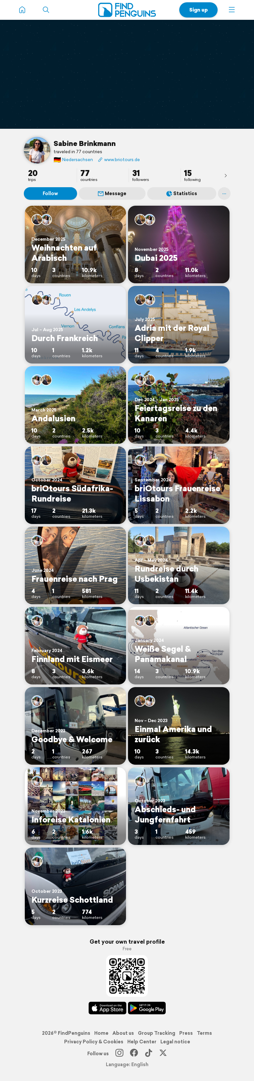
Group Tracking (156, 1033)
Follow (50, 193)
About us (123, 1033)
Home (101, 1033)
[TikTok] (148, 1053)
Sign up (198, 9)
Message (112, 193)
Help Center (141, 1041)
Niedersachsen (73, 159)
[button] (232, 10)
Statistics (181, 193)
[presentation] (225, 175)
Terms (204, 1033)
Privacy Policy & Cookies (93, 1041)
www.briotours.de (119, 159)
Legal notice (175, 1041)
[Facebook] (134, 1053)
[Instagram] (119, 1053)
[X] (163, 1053)
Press (186, 1033)
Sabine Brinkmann (85, 143)
